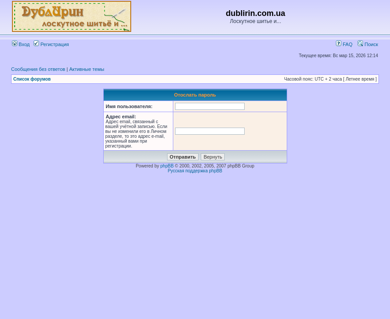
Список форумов (32, 79)
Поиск (368, 44)
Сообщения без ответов (38, 69)
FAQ (344, 44)
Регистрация (51, 44)
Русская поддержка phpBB (195, 170)
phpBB (167, 165)
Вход (21, 44)
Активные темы (86, 69)
